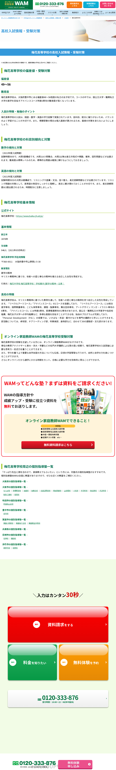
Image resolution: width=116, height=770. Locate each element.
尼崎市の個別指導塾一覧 (14, 536)
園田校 (13, 540)
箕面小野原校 (8, 525)
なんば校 (6, 492)
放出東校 (93, 492)
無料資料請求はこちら (67, 446)
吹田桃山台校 (8, 506)
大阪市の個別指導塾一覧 (14, 489)
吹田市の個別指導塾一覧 (14, 502)
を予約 (83, 657)
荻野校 (15, 550)
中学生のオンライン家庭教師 (33, 18)
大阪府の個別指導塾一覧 (14, 483)
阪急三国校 (7, 496)
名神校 (5, 540)
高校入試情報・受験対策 (53, 18)
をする (58, 619)
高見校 (16, 496)
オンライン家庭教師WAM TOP (10, 18)
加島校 (26, 492)
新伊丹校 (6, 550)
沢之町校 (102, 492)
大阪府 (66, 18)
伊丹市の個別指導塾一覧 (14, 546)
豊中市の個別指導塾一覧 (14, 512)
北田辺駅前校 (45, 492)
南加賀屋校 (57, 492)
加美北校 (34, 492)
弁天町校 (84, 492)
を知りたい (32, 657)
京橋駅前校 (17, 492)
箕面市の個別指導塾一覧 (14, 521)
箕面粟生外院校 (34, 525)
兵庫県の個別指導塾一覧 (14, 531)
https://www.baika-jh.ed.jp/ (29, 215)
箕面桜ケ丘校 (21, 525)
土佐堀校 (67, 492)
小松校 (75, 492)
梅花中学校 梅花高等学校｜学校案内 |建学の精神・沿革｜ (37, 283)
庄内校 (5, 515)
